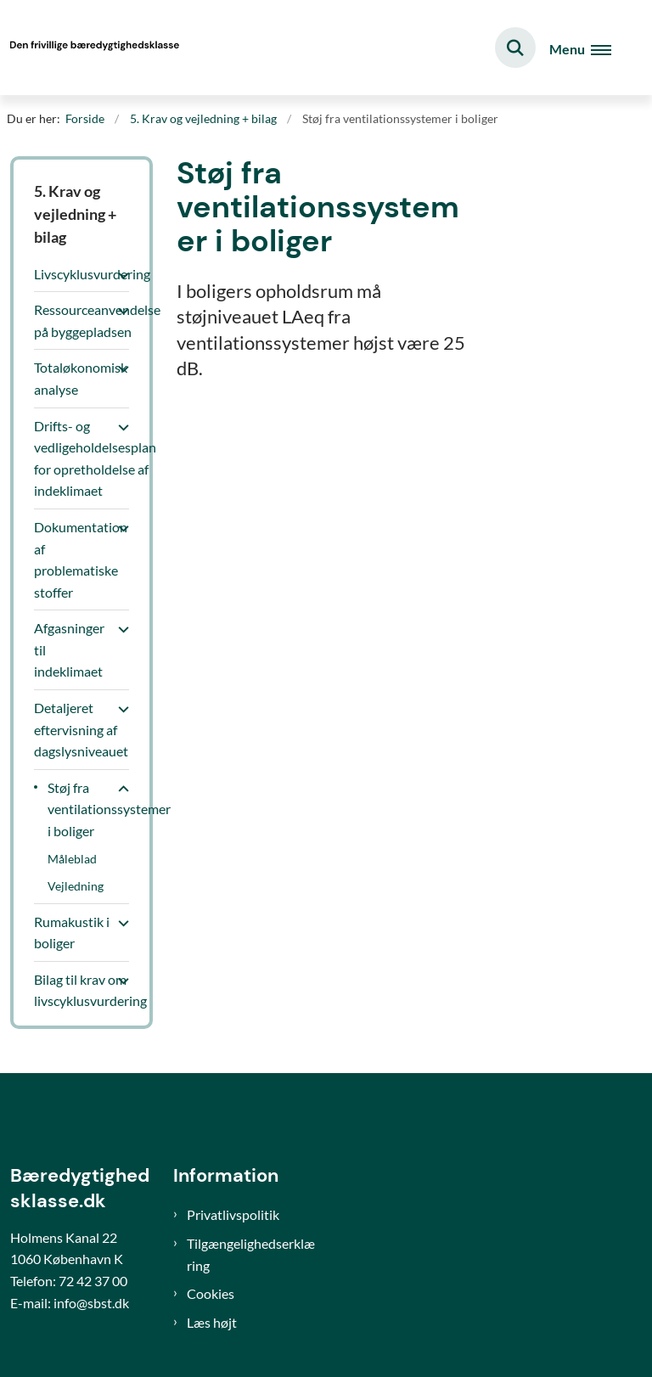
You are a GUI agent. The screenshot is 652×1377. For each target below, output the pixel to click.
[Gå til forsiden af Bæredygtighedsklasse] (90, 48)
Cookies (210, 1293)
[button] (119, 275)
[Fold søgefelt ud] (515, 47)
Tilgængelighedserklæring (251, 1254)
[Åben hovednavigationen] (587, 48)
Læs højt (212, 1322)
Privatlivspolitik (233, 1214)
